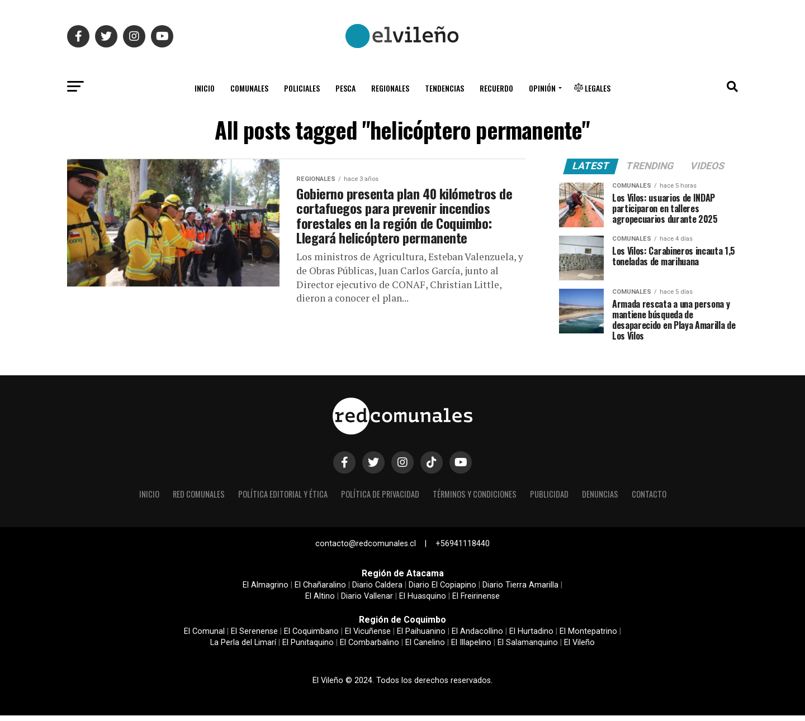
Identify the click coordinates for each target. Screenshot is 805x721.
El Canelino (425, 648)
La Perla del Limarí (243, 648)
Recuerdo (496, 88)
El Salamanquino (528, 648)
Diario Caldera (377, 590)
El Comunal (204, 637)
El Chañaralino (320, 590)
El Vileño (579, 648)
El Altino (320, 602)
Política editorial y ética (283, 499)
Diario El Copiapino (442, 590)
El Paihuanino (421, 637)
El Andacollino (477, 637)
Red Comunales (199, 499)
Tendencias (444, 88)
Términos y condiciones (475, 499)
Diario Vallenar (367, 602)
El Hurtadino (531, 637)
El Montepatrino (588, 637)
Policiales (302, 88)
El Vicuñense (368, 637)
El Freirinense (476, 602)
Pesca (345, 88)
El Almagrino (265, 590)
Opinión (542, 88)
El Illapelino (471, 648)
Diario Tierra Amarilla (520, 590)
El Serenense (254, 637)
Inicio (205, 88)
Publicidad (549, 499)
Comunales (249, 88)
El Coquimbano (311, 637)
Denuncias (600, 499)
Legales (592, 88)
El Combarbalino (369, 648)
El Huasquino (422, 602)
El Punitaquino (308, 648)
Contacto (649, 499)
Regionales (390, 88)
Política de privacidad (380, 499)
